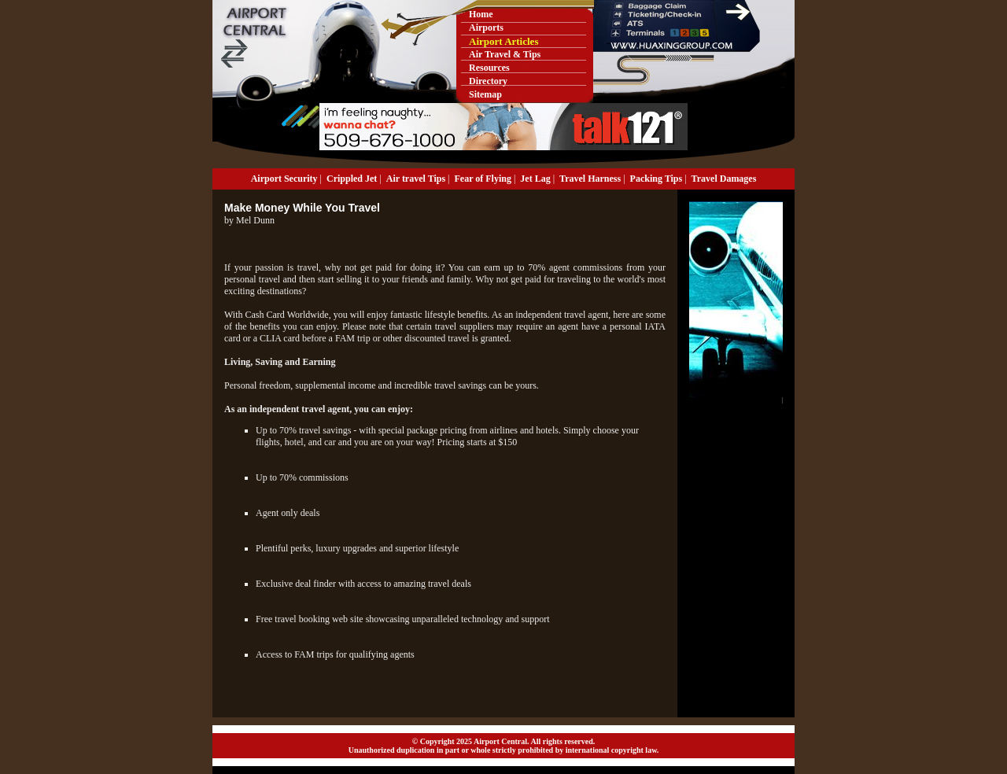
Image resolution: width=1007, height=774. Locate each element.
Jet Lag (535, 178)
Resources (489, 67)
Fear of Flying (483, 178)
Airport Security (284, 178)
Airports (486, 27)
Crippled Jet (351, 178)
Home (481, 14)
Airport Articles (503, 41)
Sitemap (485, 94)
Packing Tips (656, 178)
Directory (488, 81)
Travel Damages (724, 178)
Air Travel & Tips (504, 54)
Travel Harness (590, 178)
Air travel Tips (415, 178)
